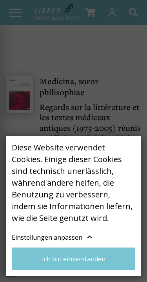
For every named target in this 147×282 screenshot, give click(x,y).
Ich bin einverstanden (73, 259)
